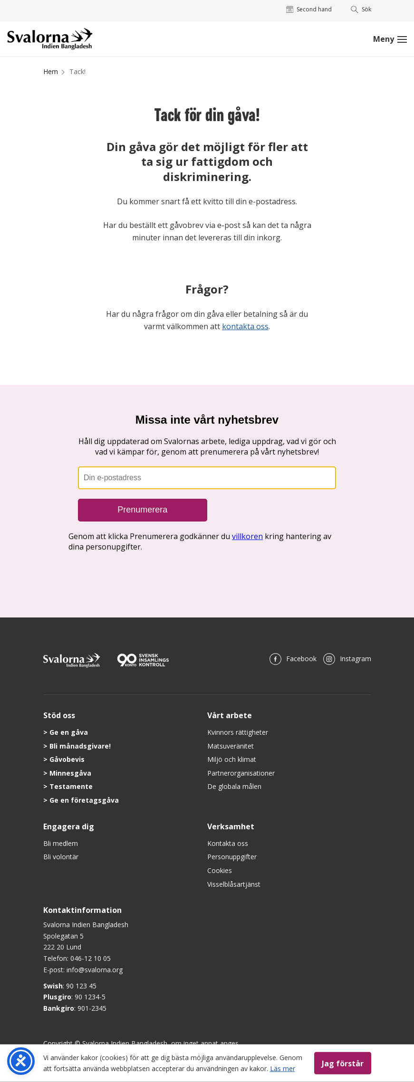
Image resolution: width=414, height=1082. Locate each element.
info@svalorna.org (95, 969)
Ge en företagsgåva (84, 800)
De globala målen (234, 786)
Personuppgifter (232, 856)
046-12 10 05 (90, 958)
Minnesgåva (70, 773)
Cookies (219, 870)
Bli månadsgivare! (80, 745)
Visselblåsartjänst (233, 884)
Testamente (71, 786)
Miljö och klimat (231, 759)
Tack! (77, 71)
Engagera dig (68, 826)
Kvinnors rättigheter (237, 732)
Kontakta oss (227, 843)
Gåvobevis (67, 759)
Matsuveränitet (230, 745)
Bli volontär (60, 856)
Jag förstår (343, 1063)
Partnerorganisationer (241, 773)
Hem (50, 71)
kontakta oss (245, 326)
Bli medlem (60, 843)
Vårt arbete (229, 715)
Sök (361, 9)
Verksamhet (230, 826)
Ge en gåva (68, 732)
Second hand (309, 9)
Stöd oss (59, 715)
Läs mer (282, 1068)
